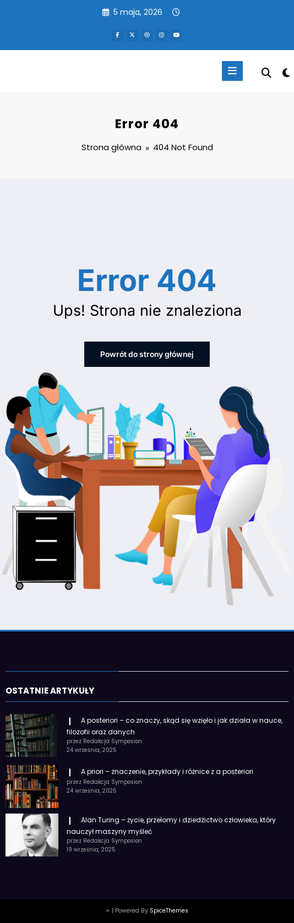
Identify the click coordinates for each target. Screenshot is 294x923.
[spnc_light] (285, 71)
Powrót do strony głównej (147, 352)
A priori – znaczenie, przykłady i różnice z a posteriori (167, 767)
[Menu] (229, 69)
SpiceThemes (169, 906)
